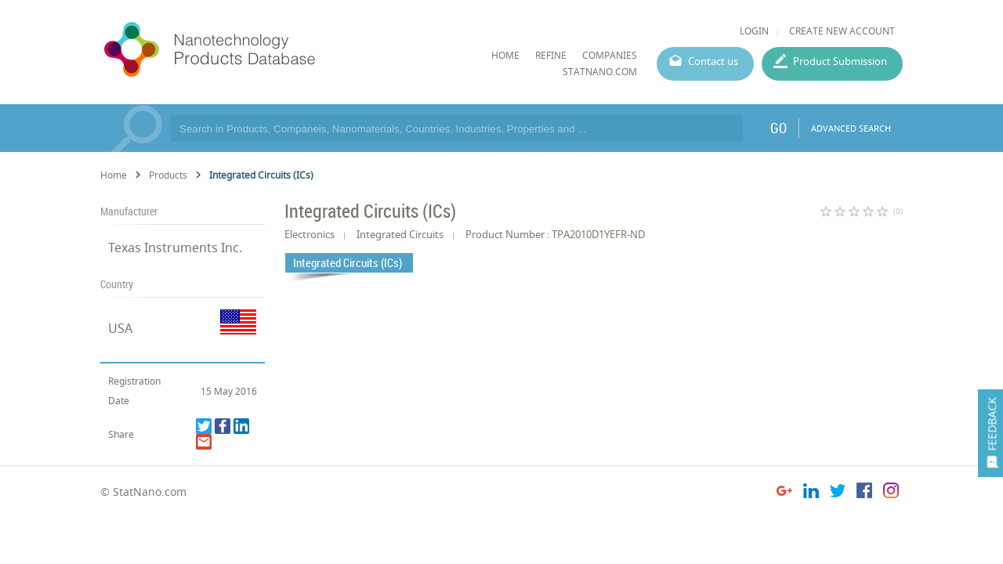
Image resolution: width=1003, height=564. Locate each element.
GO (778, 127)
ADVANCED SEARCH (851, 128)
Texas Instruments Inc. (175, 247)
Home (113, 175)
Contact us (713, 61)
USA (120, 328)
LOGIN (754, 31)
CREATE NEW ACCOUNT (842, 31)
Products (168, 175)
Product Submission (840, 61)
